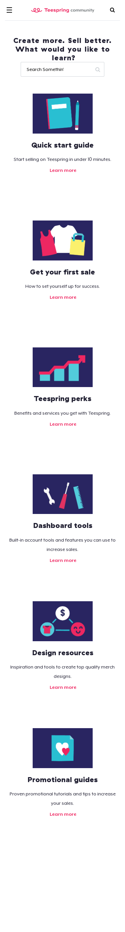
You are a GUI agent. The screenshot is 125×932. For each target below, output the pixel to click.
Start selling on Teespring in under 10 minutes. (62, 159)
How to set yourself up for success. (62, 286)
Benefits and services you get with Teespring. (62, 413)
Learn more (62, 170)
